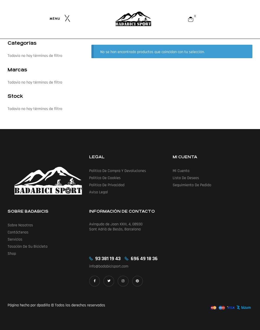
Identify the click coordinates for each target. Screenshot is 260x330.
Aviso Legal (98, 192)
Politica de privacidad (106, 185)
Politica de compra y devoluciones (117, 171)
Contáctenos (18, 232)
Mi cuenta (181, 171)
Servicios (15, 239)
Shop (12, 253)
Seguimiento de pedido (192, 185)
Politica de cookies (105, 178)
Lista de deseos (186, 178)
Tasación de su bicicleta (27, 246)
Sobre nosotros (20, 225)
